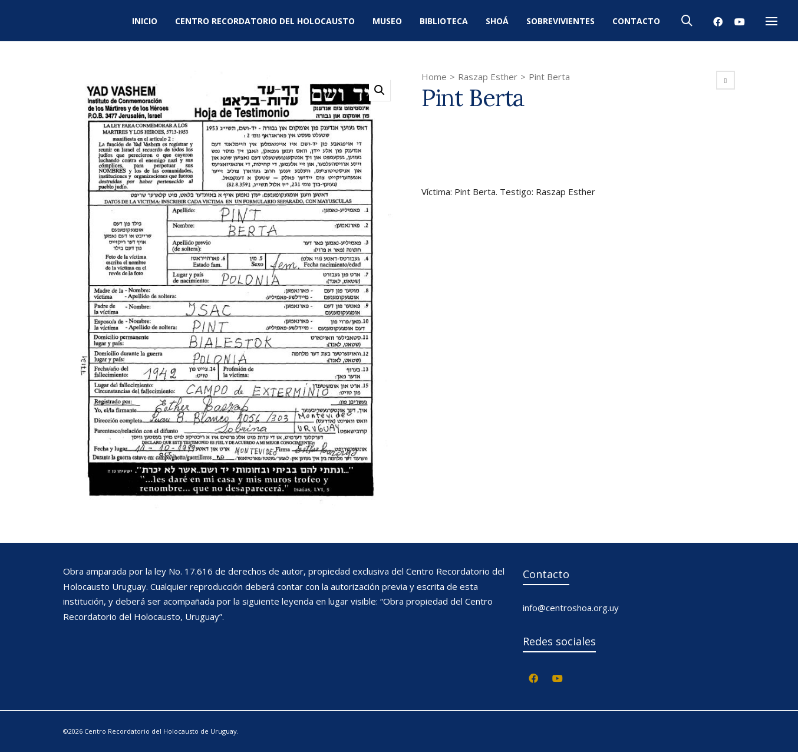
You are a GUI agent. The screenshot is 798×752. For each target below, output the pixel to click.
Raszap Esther (487, 77)
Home (434, 77)
